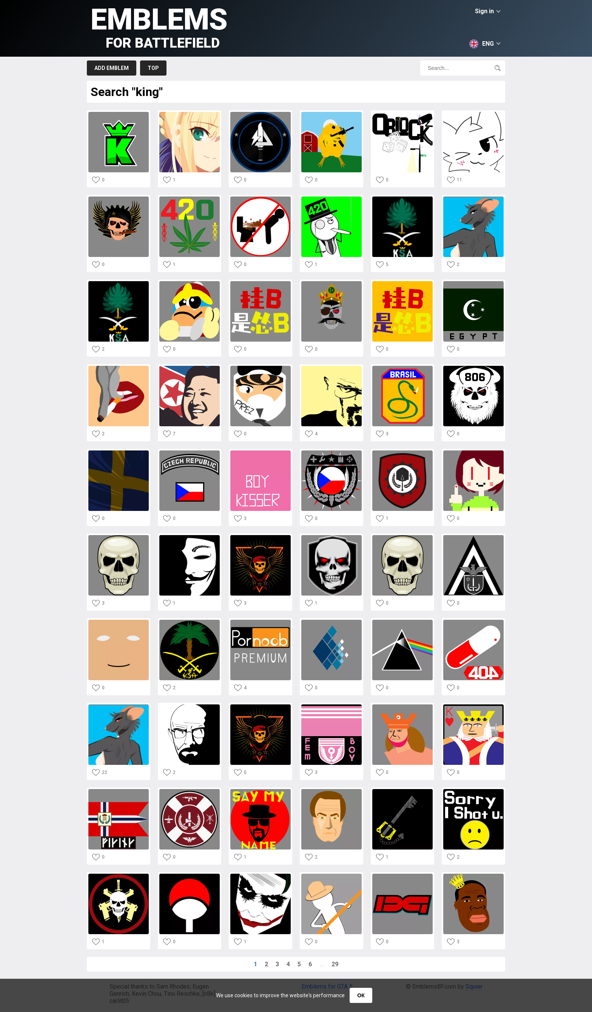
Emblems (159, 26)
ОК (360, 995)
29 (334, 964)
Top (153, 68)
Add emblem (111, 68)
